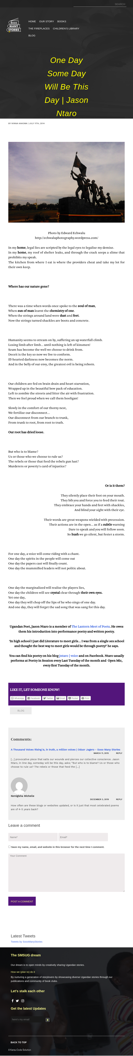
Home (32, 21)
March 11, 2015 (101, 753)
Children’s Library (66, 28)
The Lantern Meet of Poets (90, 626)
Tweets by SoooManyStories (26, 941)
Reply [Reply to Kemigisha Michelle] (119, 799)
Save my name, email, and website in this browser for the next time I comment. (57, 847)
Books (61, 21)
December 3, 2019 (99, 799)
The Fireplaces (39, 28)
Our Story (46, 21)
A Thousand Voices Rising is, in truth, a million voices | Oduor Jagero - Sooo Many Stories (65, 749)
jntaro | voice (68, 656)
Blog (31, 35)
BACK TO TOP (19, 1042)
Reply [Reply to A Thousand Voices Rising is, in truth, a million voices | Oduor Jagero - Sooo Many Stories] (119, 753)
